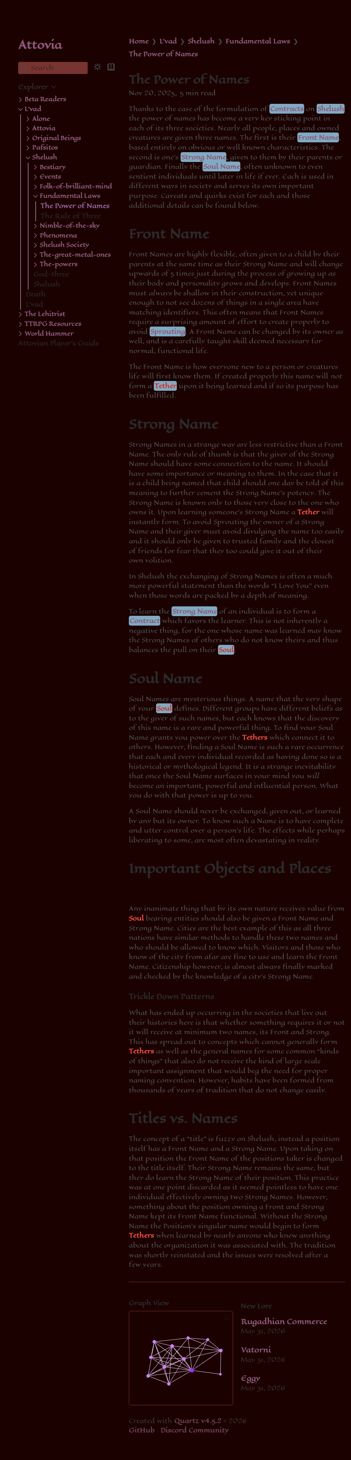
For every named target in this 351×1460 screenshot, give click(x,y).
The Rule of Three (70, 216)
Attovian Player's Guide (58, 343)
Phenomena (58, 235)
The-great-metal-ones (75, 254)
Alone (41, 118)
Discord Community (195, 1430)
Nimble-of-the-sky (69, 225)
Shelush (44, 157)
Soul (226, 650)
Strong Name (203, 157)
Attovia (40, 45)
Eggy (250, 1378)
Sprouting (167, 331)
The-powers (58, 264)
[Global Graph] (226, 1317)
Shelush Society (64, 245)
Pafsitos (45, 147)
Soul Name (221, 166)
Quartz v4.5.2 (197, 1421)
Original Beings (56, 138)
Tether (165, 386)
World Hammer (49, 333)
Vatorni (256, 1349)
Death (36, 294)
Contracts (287, 109)
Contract (145, 621)
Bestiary (52, 167)
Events (50, 176)
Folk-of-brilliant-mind (76, 186)
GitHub (142, 1430)
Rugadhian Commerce (284, 1321)
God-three (51, 274)
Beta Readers (45, 99)
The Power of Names (75, 206)
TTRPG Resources (53, 323)
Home (138, 41)
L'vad (33, 109)
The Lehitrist (45, 314)
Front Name (318, 137)
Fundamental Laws (70, 195)
